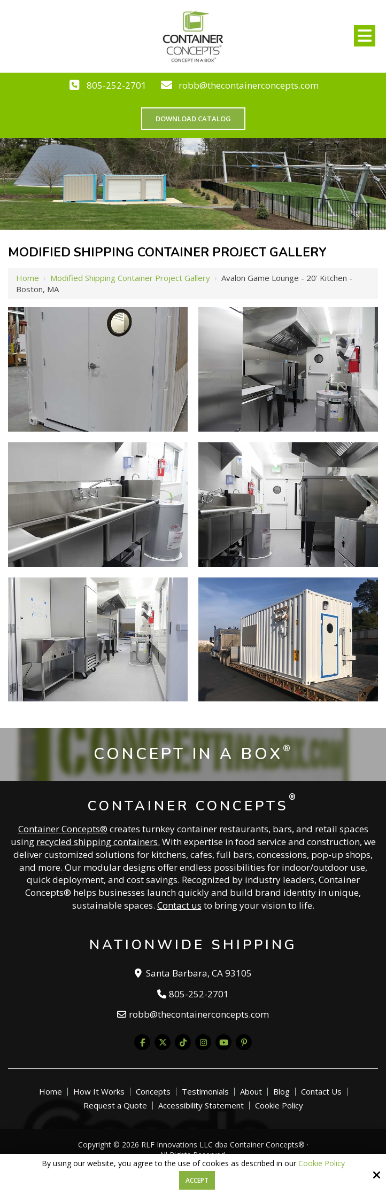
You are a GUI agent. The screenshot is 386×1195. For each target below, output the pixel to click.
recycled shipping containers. (98, 841)
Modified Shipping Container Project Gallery (130, 277)
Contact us (179, 905)
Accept (197, 1180)
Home (27, 277)
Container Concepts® (62, 829)
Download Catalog (193, 118)
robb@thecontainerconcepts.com (249, 85)
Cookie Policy (321, 1163)
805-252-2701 (116, 85)
